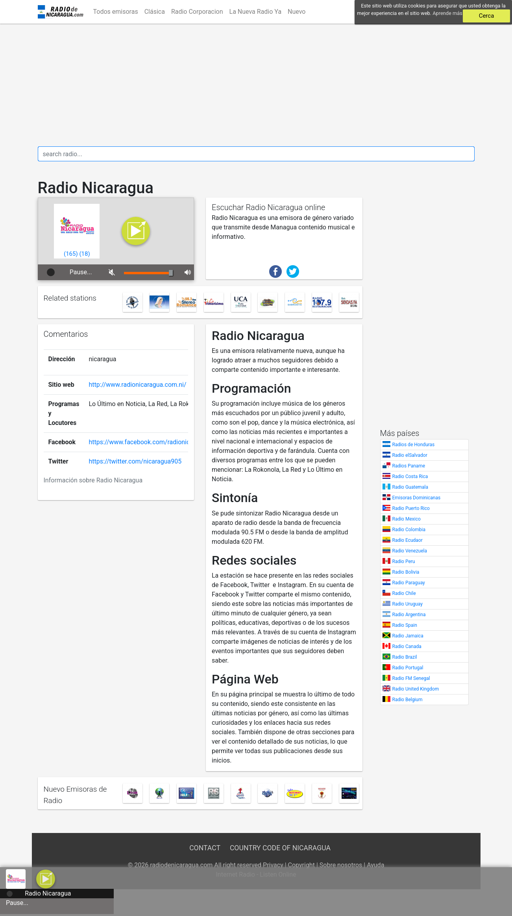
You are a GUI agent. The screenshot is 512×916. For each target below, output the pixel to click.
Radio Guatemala (410, 487)
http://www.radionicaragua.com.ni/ (137, 384)
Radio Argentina (409, 614)
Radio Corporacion (197, 11)
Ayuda (375, 865)
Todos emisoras (115, 11)
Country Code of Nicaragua (280, 848)
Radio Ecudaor (407, 540)
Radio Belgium (407, 699)
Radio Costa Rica (410, 476)
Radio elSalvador (409, 455)
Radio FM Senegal (411, 678)
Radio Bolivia (406, 572)
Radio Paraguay (408, 582)
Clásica (154, 11)
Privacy (273, 865)
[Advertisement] (256, 85)
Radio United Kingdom (415, 689)
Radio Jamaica (407, 636)
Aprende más (447, 13)
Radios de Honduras (413, 444)
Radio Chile (404, 593)
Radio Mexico (406, 519)
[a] (45, 878)
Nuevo (296, 11)
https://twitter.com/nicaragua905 (135, 461)
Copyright (301, 865)
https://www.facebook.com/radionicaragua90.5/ (156, 442)
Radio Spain (404, 625)
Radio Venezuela (409, 551)
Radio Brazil (404, 657)
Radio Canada (406, 646)
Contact (204, 848)
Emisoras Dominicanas (416, 497)
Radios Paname (408, 466)
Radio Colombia (409, 529)
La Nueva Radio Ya (255, 11)
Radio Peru (403, 561)
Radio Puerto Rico (411, 508)
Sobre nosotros (341, 865)
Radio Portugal (407, 667)
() (71, 253)
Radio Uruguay (407, 604)
